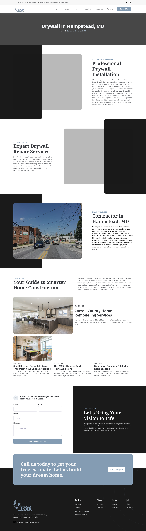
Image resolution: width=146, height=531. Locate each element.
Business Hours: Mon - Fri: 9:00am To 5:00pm (53, 2)
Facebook (114, 504)
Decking (77, 507)
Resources (99, 9)
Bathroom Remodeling (82, 511)
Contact (110, 9)
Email (50, 407)
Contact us (129, 507)
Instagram (115, 507)
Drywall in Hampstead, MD (76, 31)
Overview (78, 504)
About (78, 9)
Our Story (100, 504)
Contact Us (124, 9)
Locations (87, 9)
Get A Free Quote (116, 470)
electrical (103, 102)
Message (37, 429)
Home (57, 9)
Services (67, 9)
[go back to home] (22, 505)
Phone (37, 417)
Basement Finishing (81, 514)
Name (25, 407)
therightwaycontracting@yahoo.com (26, 522)
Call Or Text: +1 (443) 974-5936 (25, 2)
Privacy (128, 504)
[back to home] (19, 9)
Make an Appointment (37, 441)
